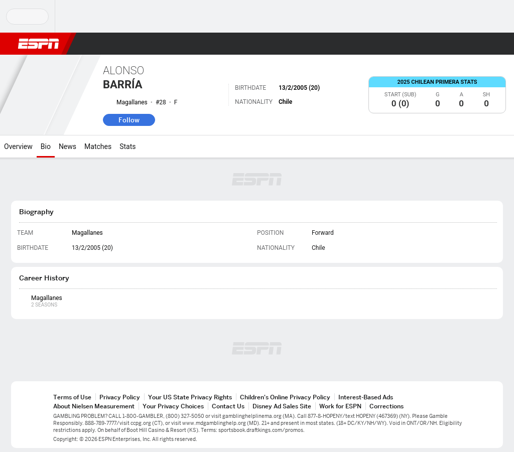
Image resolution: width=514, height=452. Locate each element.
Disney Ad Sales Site (281, 406)
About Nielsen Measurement (94, 406)
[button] (482, 44)
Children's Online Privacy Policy (285, 397)
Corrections (386, 406)
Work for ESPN (340, 406)
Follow (129, 119)
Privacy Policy (119, 397)
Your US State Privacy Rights (190, 397)
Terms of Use (72, 397)
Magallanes (132, 102)
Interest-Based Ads (365, 397)
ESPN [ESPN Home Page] (38, 44)
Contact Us (228, 406)
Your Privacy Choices (173, 406)
